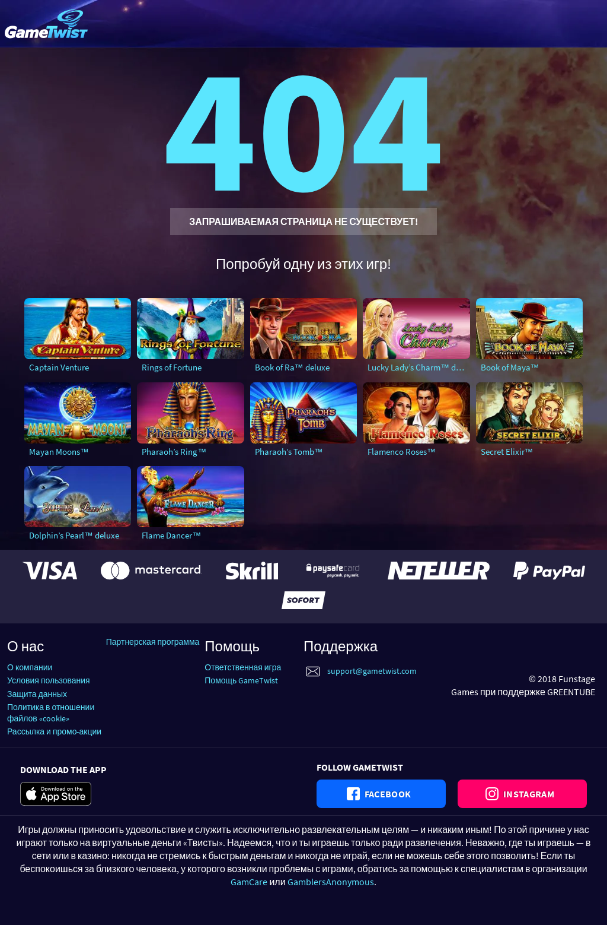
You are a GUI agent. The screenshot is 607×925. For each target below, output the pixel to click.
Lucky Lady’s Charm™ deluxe (418, 367)
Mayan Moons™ (59, 451)
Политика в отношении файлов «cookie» (50, 713)
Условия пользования (48, 680)
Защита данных (37, 694)
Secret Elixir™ (507, 451)
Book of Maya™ (510, 367)
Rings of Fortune (172, 367)
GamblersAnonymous (330, 882)
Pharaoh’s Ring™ (174, 451)
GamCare (249, 882)
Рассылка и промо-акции (54, 731)
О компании (29, 667)
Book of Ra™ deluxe (292, 367)
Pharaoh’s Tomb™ (289, 451)
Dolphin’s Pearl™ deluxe (74, 535)
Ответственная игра (243, 667)
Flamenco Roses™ (402, 451)
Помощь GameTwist (241, 680)
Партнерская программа (153, 641)
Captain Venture (59, 367)
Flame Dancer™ (171, 535)
